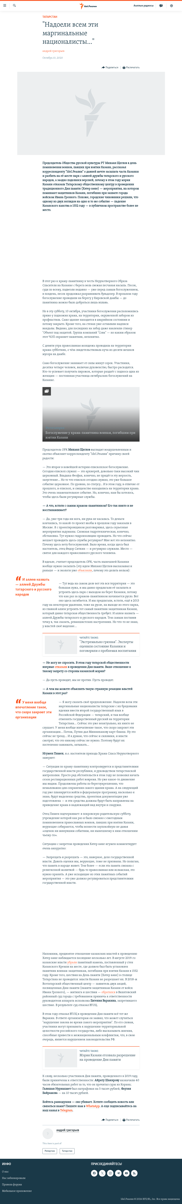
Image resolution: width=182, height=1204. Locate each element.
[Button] (110, 67)
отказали (61, 667)
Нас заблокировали (14, 1178)
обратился (108, 992)
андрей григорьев (53, 51)
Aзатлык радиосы (144, 5)
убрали (72, 962)
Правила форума (12, 1185)
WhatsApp (92, 1106)
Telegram (66, 1110)
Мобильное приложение (17, 1191)
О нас (5, 1172)
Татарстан (49, 17)
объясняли (85, 570)
